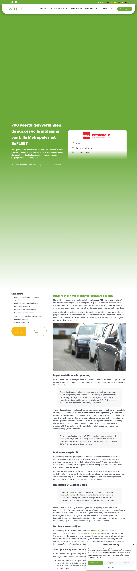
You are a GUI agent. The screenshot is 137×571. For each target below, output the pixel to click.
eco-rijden (97, 530)
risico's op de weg (94, 533)
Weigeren (111, 563)
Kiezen (126, 563)
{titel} (109, 567)
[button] (133, 545)
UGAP (74, 412)
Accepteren (95, 563)
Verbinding (99, 2)
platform (70, 495)
